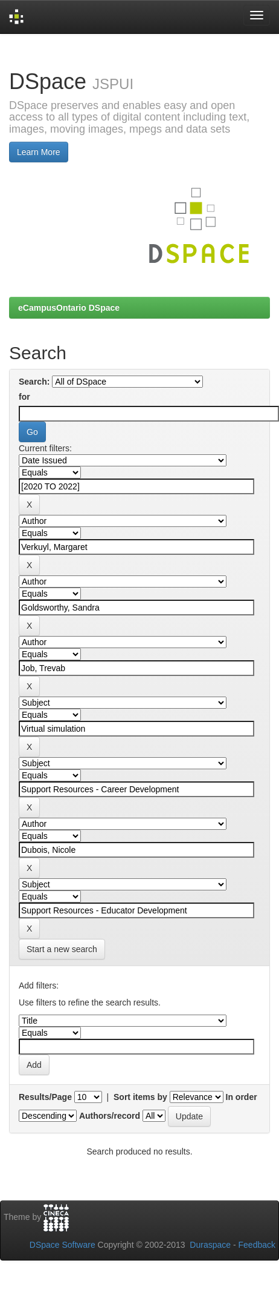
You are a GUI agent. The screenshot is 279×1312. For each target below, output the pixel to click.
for (24, 397)
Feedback (257, 1245)
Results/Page (45, 1097)
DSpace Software (62, 1245)
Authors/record (109, 1116)
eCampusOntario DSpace (69, 308)
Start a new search (62, 949)
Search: (34, 381)
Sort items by (140, 1097)
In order (241, 1097)
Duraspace (210, 1245)
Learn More (38, 152)
